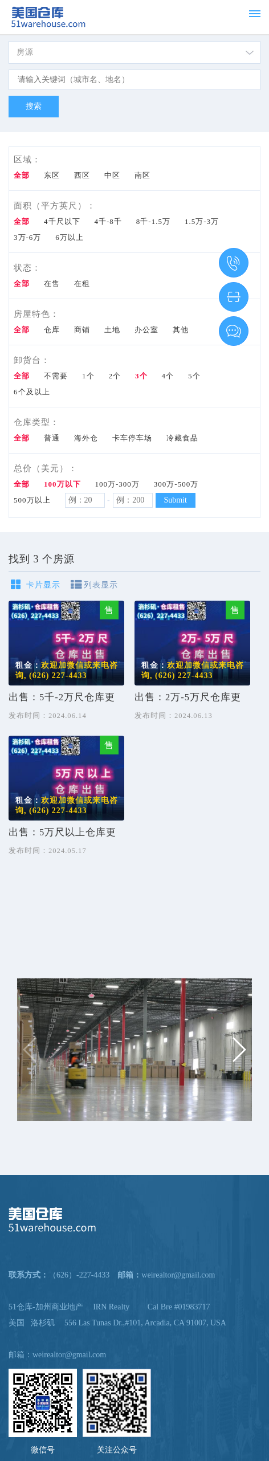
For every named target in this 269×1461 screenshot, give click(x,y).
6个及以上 (32, 391)
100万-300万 (117, 484)
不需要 (56, 376)
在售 (52, 283)
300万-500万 (176, 484)
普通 (52, 438)
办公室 (146, 329)
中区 (112, 175)
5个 (194, 376)
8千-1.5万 (153, 221)
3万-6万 (27, 237)
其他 (181, 329)
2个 (115, 376)
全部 (22, 175)
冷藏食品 (182, 438)
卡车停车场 (132, 438)
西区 (82, 175)
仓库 (52, 329)
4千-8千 (108, 221)
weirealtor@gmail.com (69, 1354)
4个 (168, 376)
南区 (142, 175)
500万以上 (32, 500)
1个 (88, 376)
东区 (52, 175)
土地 (112, 329)
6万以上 (69, 237)
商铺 (82, 329)
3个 (141, 376)
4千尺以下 (62, 221)
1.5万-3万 (202, 221)
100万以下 (62, 484)
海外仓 (86, 438)
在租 (82, 283)
